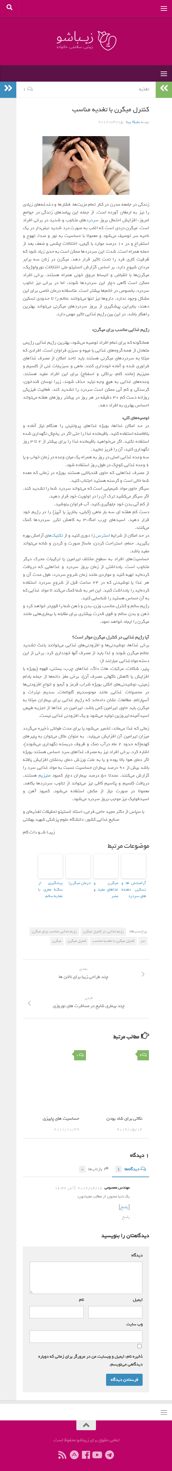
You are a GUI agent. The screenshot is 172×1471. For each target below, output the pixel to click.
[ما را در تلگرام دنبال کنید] (109, 1452)
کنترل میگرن (77, 938)
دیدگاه (136, 1252)
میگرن (56, 938)
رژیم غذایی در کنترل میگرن (103, 928)
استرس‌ (102, 535)
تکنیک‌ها (55, 535)
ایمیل (136, 1296)
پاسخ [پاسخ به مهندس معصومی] (126, 1214)
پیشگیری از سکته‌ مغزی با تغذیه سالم (50, 888)
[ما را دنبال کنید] (97, 1452)
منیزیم (45, 775)
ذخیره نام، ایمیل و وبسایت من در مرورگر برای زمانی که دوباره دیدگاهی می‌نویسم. (90, 1357)
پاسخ (124, 1204)
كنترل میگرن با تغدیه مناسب (113, 938)
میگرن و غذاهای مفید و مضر (106, 885)
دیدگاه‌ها (130, 1166)
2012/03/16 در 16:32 (78, 1185)
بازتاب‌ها (94, 1166)
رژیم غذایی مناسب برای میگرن (54, 928)
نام (80, 1296)
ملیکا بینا (133, 122)
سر (143, 938)
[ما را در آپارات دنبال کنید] (74, 1452)
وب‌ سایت (134, 1321)
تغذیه (144, 89)
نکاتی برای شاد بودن (124, 1115)
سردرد (92, 220)
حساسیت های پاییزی (61, 1115)
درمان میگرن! (80, 882)
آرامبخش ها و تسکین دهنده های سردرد (133, 888)
